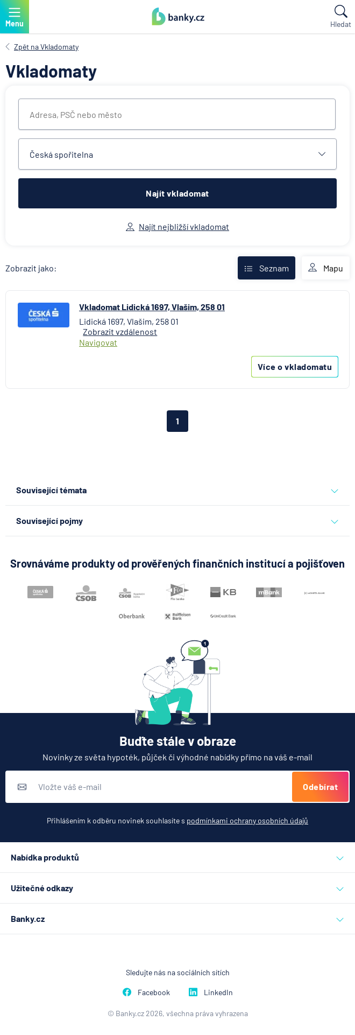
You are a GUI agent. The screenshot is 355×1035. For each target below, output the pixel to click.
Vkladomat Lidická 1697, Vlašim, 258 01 (152, 307)
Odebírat (320, 786)
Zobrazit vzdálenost (120, 331)
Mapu (325, 268)
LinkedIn (211, 992)
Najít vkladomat (177, 193)
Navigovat (98, 342)
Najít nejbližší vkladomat (177, 226)
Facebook (146, 992)
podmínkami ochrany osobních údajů (247, 820)
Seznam (266, 268)
